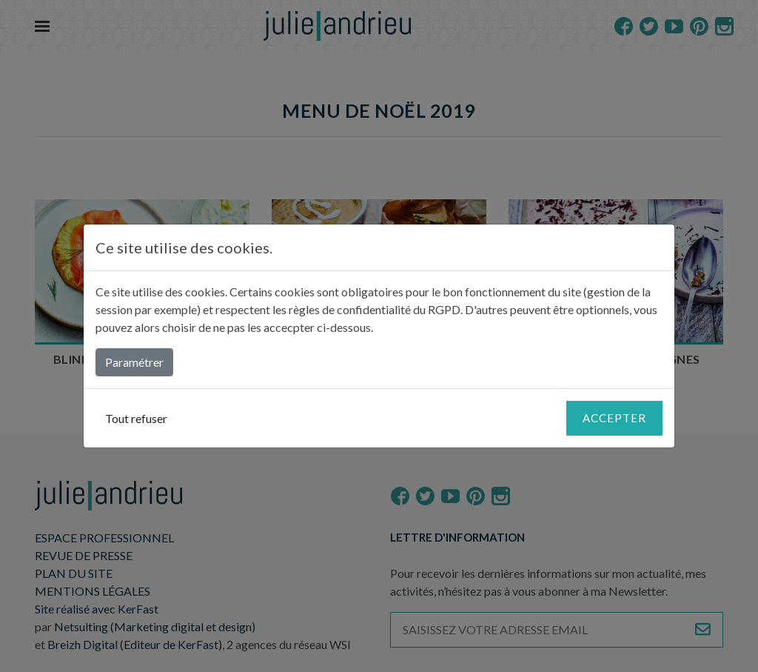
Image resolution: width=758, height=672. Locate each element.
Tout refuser (136, 418)
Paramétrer (134, 362)
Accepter (614, 418)
